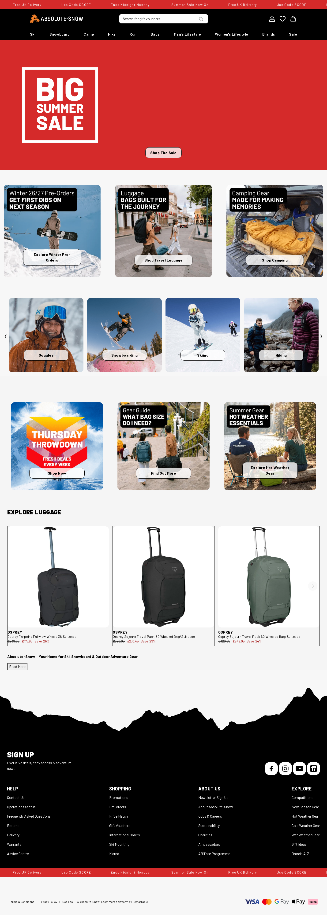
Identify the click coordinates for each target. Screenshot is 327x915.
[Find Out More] (163, 446)
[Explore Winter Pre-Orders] (52, 231)
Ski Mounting (119, 844)
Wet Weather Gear (305, 835)
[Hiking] (281, 335)
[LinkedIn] (313, 768)
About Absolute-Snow (215, 806)
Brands (268, 34)
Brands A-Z (300, 853)
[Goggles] (46, 335)
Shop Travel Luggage (163, 260)
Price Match (118, 816)
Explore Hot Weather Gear (270, 470)
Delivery (13, 835)
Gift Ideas (299, 844)
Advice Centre (18, 853)
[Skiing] (202, 335)
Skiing (202, 355)
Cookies (67, 901)
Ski (33, 34)
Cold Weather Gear (306, 825)
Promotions (118, 797)
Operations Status (21, 806)
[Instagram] (285, 768)
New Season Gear (305, 806)
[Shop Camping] (274, 231)
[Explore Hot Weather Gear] (270, 446)
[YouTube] (299, 768)
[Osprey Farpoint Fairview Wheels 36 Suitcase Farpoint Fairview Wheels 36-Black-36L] (58, 576)
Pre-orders (117, 806)
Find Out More (163, 473)
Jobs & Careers (210, 816)
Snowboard (59, 34)
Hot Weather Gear (305, 816)
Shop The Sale (163, 152)
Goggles (46, 355)
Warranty (14, 844)
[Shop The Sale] (163, 105)
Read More (17, 666)
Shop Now (57, 473)
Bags (155, 34)
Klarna (114, 853)
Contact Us (16, 797)
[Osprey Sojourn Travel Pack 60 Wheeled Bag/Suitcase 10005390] (268, 576)
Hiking (281, 355)
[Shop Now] (57, 446)
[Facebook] (271, 768)
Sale (293, 34)
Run (133, 34)
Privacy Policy (48, 901)
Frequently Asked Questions (29, 816)
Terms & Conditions (21, 901)
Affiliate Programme (214, 853)
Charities (205, 835)
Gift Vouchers (119, 825)
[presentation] (5, 336)
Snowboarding (124, 355)
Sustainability (209, 825)
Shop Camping (275, 260)
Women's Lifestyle (231, 34)
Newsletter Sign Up (213, 797)
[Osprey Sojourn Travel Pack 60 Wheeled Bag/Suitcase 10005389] (163, 576)
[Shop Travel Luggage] (163, 231)
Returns (13, 825)
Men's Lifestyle (187, 34)
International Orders (124, 835)
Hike (112, 34)
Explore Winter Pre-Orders (52, 257)
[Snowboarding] (124, 335)
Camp (89, 34)
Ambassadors (209, 844)
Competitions (302, 797)
